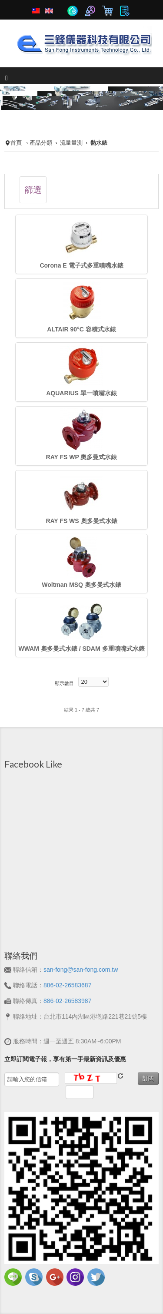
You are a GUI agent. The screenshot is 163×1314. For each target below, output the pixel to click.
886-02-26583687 (67, 985)
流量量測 (71, 143)
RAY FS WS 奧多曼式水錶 (81, 520)
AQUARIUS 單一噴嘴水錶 (81, 393)
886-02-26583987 (67, 1000)
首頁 (16, 143)
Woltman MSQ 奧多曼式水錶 (81, 584)
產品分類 (41, 143)
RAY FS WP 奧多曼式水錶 (81, 456)
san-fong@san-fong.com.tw (80, 969)
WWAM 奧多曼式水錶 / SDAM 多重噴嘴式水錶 (81, 648)
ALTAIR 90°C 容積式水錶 (81, 329)
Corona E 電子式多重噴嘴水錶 (81, 265)
